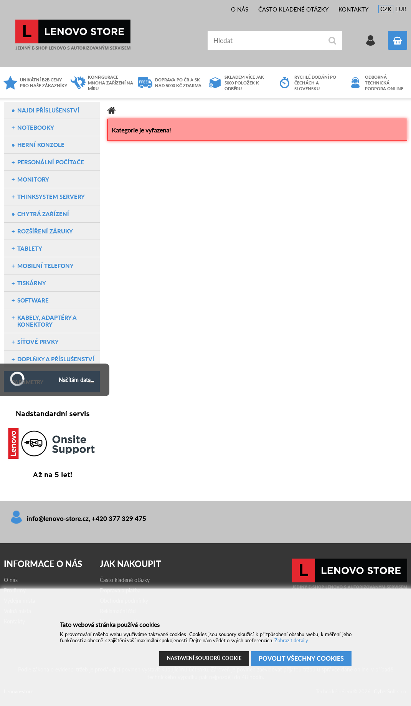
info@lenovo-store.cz (58, 518)
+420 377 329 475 (119, 518)
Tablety (29, 248)
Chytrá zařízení (43, 213)
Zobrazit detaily (291, 640)
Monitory (33, 179)
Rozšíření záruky (45, 231)
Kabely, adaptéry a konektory (46, 321)
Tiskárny (31, 282)
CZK (385, 8)
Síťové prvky (38, 341)
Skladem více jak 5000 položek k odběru (244, 82)
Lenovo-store (72, 35)
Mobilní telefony (45, 265)
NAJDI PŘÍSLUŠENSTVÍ (48, 110)
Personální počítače (50, 162)
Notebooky (35, 127)
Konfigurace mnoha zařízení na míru (110, 82)
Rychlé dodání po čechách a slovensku (315, 82)
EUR (400, 8)
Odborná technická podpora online (384, 82)
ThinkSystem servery (51, 196)
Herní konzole (40, 144)
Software (33, 300)
